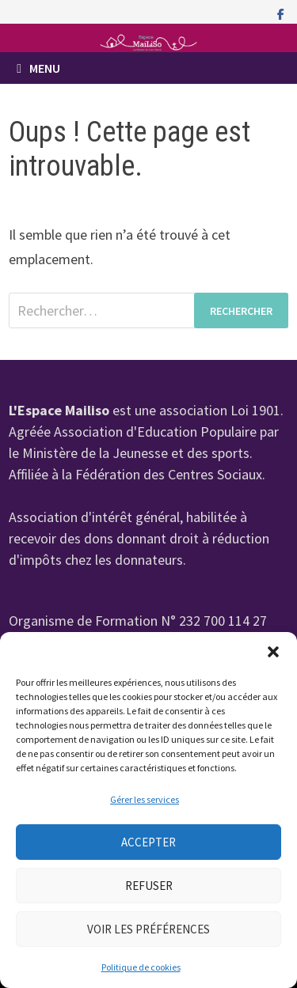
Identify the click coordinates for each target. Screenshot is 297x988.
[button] (273, 652)
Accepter (148, 842)
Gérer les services (144, 799)
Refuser (149, 885)
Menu (38, 68)
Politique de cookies (141, 967)
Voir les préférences (148, 929)
